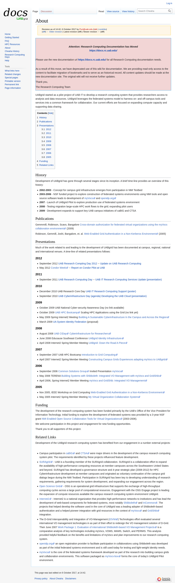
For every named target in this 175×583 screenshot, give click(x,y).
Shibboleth (129, 502)
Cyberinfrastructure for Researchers (89, 333)
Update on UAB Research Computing (120, 263)
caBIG (69, 453)
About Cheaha (56, 578)
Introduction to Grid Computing (98, 354)
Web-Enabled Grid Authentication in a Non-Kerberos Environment (120, 233)
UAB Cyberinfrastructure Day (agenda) (79, 296)
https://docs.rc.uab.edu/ (103, 50)
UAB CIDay (60, 333)
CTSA (84, 453)
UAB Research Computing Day (75, 279)
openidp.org (107, 198)
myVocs (88, 198)
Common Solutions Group (72, 371)
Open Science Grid (49, 486)
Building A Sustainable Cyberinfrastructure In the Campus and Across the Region (123, 317)
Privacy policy (41, 578)
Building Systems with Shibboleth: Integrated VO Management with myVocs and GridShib (110, 375)
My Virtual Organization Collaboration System (113, 397)
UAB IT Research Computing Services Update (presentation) (128, 279)
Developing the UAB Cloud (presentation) (124, 296)
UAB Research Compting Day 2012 (77, 263)
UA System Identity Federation (69, 321)
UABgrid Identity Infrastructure (105, 338)
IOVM (112, 519)
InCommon (149, 502)
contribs (102, 29)
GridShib (152, 510)
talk (95, 29)
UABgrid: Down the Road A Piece (107, 342)
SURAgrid (44, 461)
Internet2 (44, 498)
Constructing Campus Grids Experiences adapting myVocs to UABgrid (127, 359)
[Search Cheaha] (154, 10)
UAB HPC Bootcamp (66, 312)
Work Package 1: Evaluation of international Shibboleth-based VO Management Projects (106, 527)
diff (44, 31)
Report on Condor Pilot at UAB (88, 267)
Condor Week (58, 267)
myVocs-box (111, 556)
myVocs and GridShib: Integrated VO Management (117, 380)
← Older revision (54, 31)
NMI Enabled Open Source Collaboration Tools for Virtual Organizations (81, 418)
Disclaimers (70, 578)
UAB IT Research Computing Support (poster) (111, 291)
